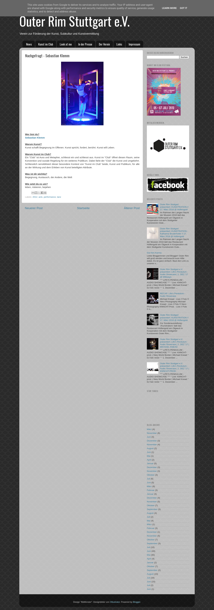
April (149, 460)
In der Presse (85, 44)
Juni (149, 437)
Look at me (66, 44)
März (149, 429)
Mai (148, 456)
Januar (150, 463)
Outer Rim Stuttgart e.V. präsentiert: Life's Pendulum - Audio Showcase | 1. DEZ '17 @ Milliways (174, 273)
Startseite (83, 208)
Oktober (151, 475)
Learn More (169, 8)
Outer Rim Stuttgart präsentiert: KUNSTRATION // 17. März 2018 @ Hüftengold (174, 207)
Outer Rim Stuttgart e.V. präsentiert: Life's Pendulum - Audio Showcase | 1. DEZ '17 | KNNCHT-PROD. (174, 367)
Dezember (152, 441)
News (29, 44)
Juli (148, 479)
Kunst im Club (45, 44)
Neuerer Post (34, 208)
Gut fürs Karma (154, 253)
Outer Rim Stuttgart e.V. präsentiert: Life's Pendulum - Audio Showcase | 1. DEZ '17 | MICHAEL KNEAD (174, 343)
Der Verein (104, 44)
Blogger (136, 602)
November (152, 433)
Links (119, 44)
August (150, 448)
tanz (59, 197)
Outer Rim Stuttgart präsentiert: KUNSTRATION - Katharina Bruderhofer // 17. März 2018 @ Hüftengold (174, 232)
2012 (35, 197)
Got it (183, 8)
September (152, 509)
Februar (150, 490)
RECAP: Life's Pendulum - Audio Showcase (172, 294)
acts (41, 197)
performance (50, 197)
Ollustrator (115, 602)
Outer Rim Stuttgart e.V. (74, 20)
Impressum (134, 44)
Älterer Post (132, 208)
